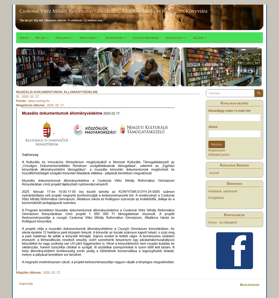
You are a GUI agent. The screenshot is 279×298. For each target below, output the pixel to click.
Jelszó (213, 127)
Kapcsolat (26, 283)
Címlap (24, 37)
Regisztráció (216, 150)
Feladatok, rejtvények (222, 191)
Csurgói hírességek (146, 37)
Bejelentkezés (249, 284)
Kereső (214, 173)
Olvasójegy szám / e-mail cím (229, 110)
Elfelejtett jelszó (219, 154)
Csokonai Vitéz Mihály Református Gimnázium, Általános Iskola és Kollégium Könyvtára (113, 11)
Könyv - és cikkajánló (222, 222)
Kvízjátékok (216, 198)
